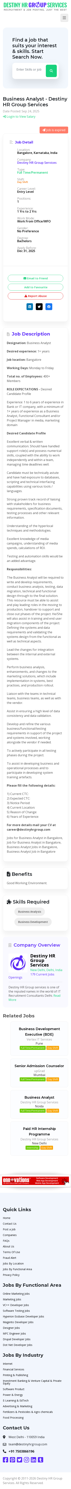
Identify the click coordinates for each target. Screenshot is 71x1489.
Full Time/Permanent (32, 1047)
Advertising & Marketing (17, 1406)
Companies (10, 1235)
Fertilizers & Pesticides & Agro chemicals (28, 1412)
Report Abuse (35, 296)
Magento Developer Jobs (18, 1322)
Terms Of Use (11, 1252)
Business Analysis (29, 911)
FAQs (6, 1240)
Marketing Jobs (12, 1299)
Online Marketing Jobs (16, 1293)
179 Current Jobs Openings (31, 975)
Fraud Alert (9, 1258)
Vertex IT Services (39, 1039)
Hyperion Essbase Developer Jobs (23, 1316)
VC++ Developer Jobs (16, 1305)
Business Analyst (39, 1097)
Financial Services (13, 1369)
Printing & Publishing (15, 1375)
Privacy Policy (11, 1275)
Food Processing (13, 1417)
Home (6, 1218)
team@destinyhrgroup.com (28, 1444)
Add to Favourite (35, 287)
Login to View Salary (19, 116)
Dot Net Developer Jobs (17, 1345)
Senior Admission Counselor (39, 1066)
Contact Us (9, 1223)
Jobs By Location (13, 1263)
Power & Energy (13, 1395)
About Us (8, 1246)
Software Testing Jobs (16, 1311)
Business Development (33, 922)
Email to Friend (35, 278)
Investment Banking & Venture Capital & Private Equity (32, 1382)
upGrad (39, 1071)
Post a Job (9, 1229)
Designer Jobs (11, 1328)
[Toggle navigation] (64, 18)
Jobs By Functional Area (17, 1269)
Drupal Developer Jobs (16, 1339)
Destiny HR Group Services (37, 162)
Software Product (13, 1389)
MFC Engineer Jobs (14, 1333)
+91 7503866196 (21, 1451)
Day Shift (53, 1047)
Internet (7, 1363)
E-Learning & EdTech (16, 1400)
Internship (32, 1147)
